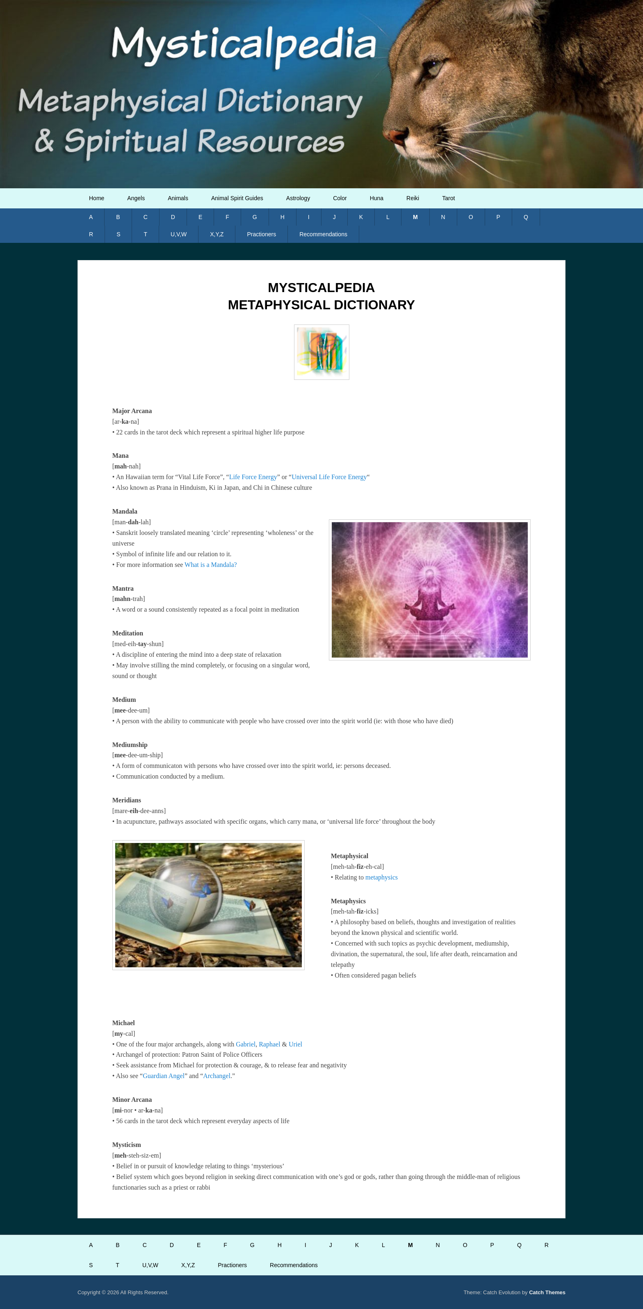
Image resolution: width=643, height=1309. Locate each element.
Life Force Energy (253, 476)
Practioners (261, 234)
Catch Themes (547, 1292)
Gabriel (245, 1044)
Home (96, 198)
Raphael (269, 1044)
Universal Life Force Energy (329, 476)
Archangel (216, 1075)
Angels (136, 198)
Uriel (295, 1044)
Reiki (412, 198)
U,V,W (179, 234)
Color (340, 198)
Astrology (298, 198)
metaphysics (381, 877)
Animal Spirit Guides (237, 198)
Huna (376, 198)
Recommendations (323, 234)
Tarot (448, 198)
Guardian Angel (164, 1075)
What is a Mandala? (211, 564)
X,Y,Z (216, 234)
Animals (178, 198)
